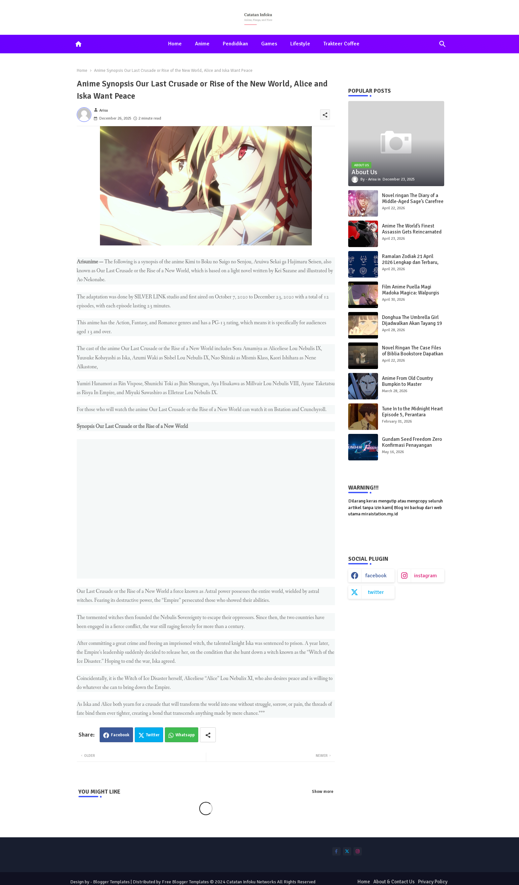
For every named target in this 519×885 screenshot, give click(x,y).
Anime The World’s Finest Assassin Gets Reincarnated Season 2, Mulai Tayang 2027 (412, 232)
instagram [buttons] (425, 575)
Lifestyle (300, 43)
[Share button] (208, 734)
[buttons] (336, 851)
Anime (202, 43)
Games (269, 43)
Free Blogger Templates (185, 882)
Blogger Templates (111, 882)
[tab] (175, 44)
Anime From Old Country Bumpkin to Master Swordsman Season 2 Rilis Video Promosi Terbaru (410, 387)
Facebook (120, 735)
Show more (322, 791)
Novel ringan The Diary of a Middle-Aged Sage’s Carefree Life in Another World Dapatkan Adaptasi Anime (413, 204)
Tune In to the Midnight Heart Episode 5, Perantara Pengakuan (412, 415)
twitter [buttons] (376, 592)
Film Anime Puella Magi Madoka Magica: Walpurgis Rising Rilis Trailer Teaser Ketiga (410, 296)
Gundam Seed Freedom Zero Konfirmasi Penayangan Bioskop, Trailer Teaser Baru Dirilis (412, 448)
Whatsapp (185, 735)
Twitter (153, 735)
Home (175, 43)
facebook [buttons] (376, 575)
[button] (442, 44)
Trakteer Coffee (341, 43)
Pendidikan (235, 43)
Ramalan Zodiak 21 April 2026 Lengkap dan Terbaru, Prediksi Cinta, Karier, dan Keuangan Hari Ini (410, 265)
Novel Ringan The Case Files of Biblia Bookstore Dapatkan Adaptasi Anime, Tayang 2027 (413, 354)
